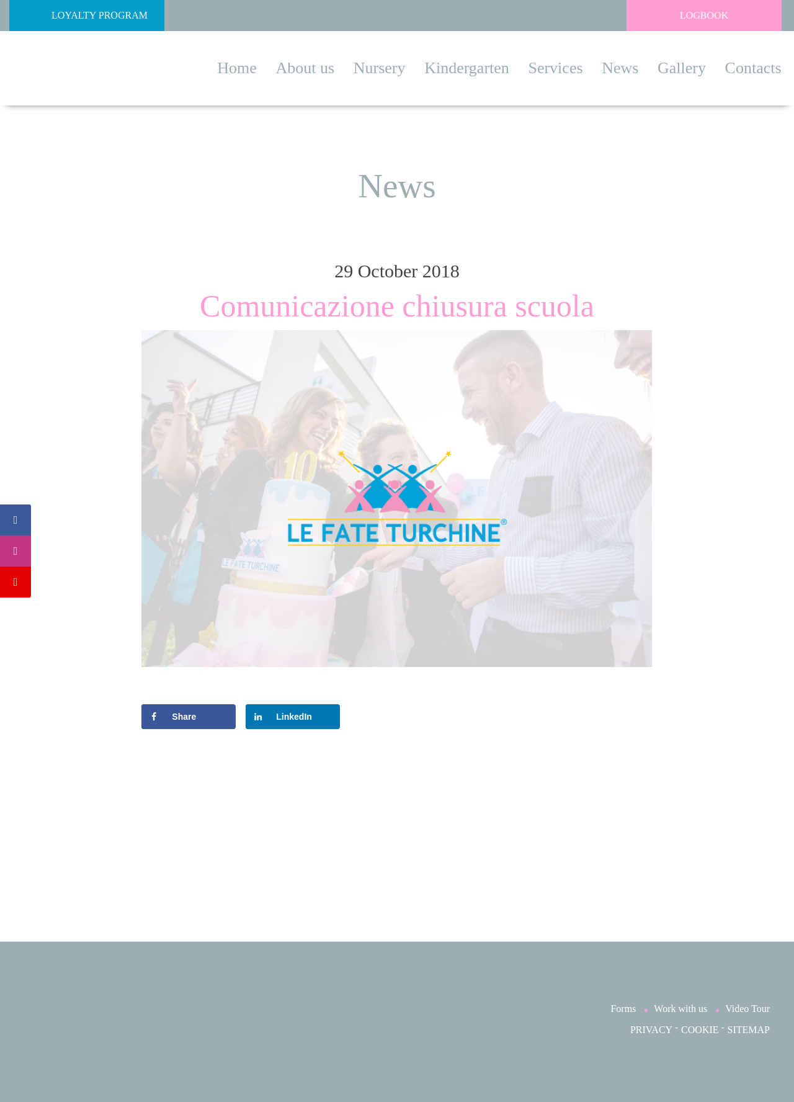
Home (237, 68)
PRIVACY (651, 1029)
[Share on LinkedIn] (292, 716)
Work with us (680, 1008)
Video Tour (747, 1008)
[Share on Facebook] (188, 716)
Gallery (682, 68)
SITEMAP (749, 1029)
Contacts (753, 68)
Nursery (380, 68)
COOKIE (699, 1029)
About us (304, 68)
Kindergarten (466, 68)
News (620, 68)
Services (555, 68)
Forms (623, 1008)
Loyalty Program (82, 15)
